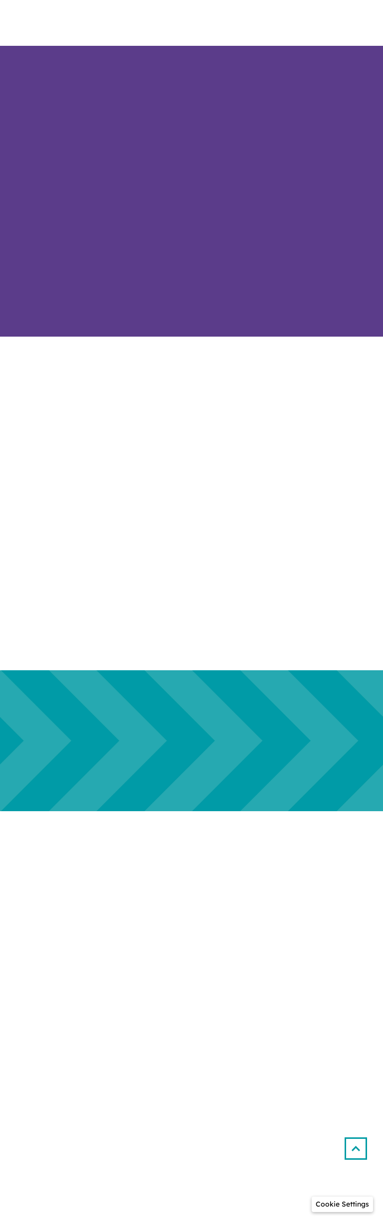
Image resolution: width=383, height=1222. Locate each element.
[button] (360, 1144)
